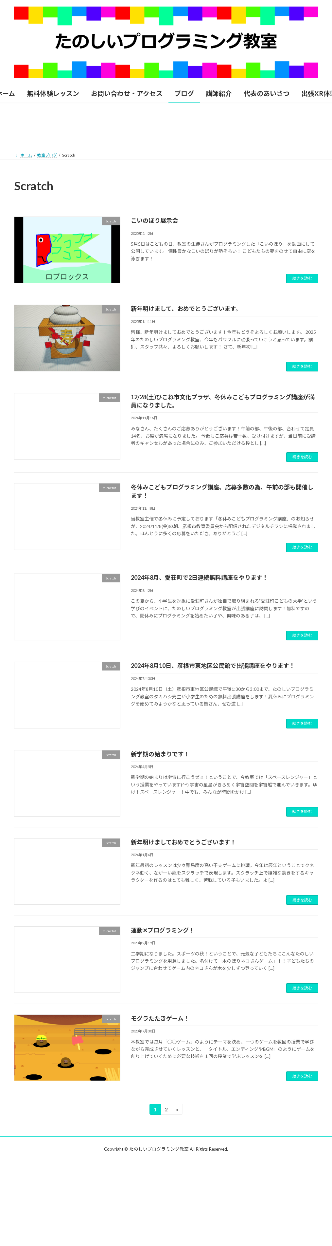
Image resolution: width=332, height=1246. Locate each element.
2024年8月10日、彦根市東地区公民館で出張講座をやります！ (213, 665)
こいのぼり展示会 (154, 220)
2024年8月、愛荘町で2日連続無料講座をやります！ (199, 577)
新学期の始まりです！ (160, 754)
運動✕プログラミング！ (163, 930)
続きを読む (302, 278)
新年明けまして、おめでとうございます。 (186, 308)
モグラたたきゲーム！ (160, 1018)
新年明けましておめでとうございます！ (183, 842)
